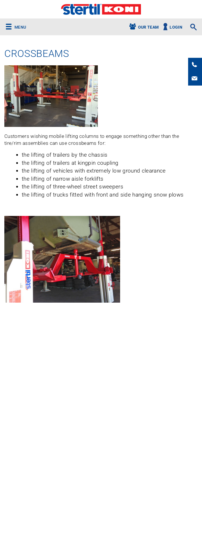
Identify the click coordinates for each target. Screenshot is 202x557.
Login (176, 27)
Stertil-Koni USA (101, 9)
